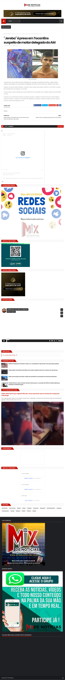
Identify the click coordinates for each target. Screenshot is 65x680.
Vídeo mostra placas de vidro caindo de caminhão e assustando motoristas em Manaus (32, 376)
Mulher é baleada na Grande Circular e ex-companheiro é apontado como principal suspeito (33, 364)
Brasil (24, 508)
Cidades (29, 508)
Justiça (12, 511)
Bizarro (19, 508)
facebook (60, 126)
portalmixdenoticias (10, 355)
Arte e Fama (12, 508)
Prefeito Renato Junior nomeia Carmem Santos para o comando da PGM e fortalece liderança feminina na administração (34, 383)
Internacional (5, 511)
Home (5, 33)
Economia (35, 508)
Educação (42, 508)
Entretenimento (51, 508)
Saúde (34, 511)
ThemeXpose (10, 677)
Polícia (8, 33)
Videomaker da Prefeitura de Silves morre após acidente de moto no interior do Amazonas (33, 370)
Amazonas (4, 508)
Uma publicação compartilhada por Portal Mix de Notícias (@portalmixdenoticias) (23, 178)
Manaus (18, 511)
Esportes (59, 508)
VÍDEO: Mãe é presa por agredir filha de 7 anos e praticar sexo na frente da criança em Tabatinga (30, 394)
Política (29, 511)
